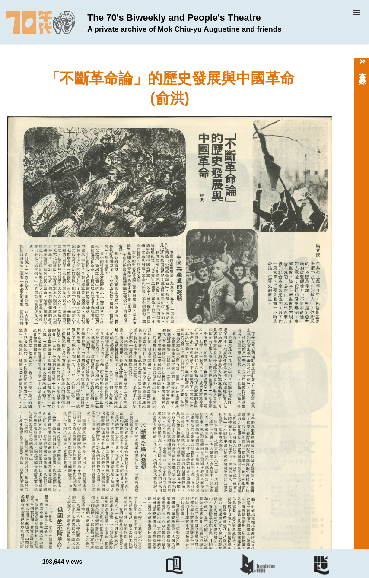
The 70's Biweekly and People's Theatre (184, 23)
